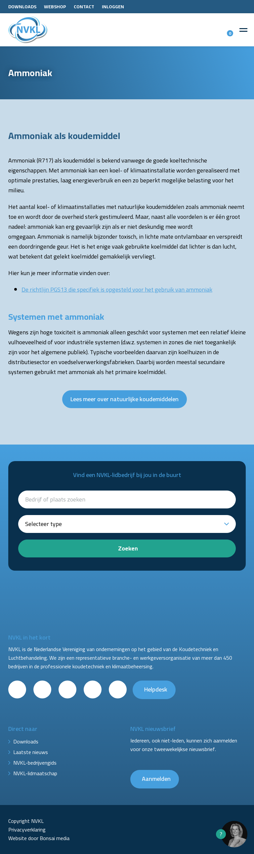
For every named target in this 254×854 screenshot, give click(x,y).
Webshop (55, 6)
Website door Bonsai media (38, 838)
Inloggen (113, 6)
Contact (84, 6)
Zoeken (128, 548)
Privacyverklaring (27, 829)
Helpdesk (155, 689)
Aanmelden (156, 778)
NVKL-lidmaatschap (35, 773)
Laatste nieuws (30, 752)
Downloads (22, 6)
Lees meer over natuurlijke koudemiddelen (124, 399)
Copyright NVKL (26, 821)
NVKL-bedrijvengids (35, 763)
